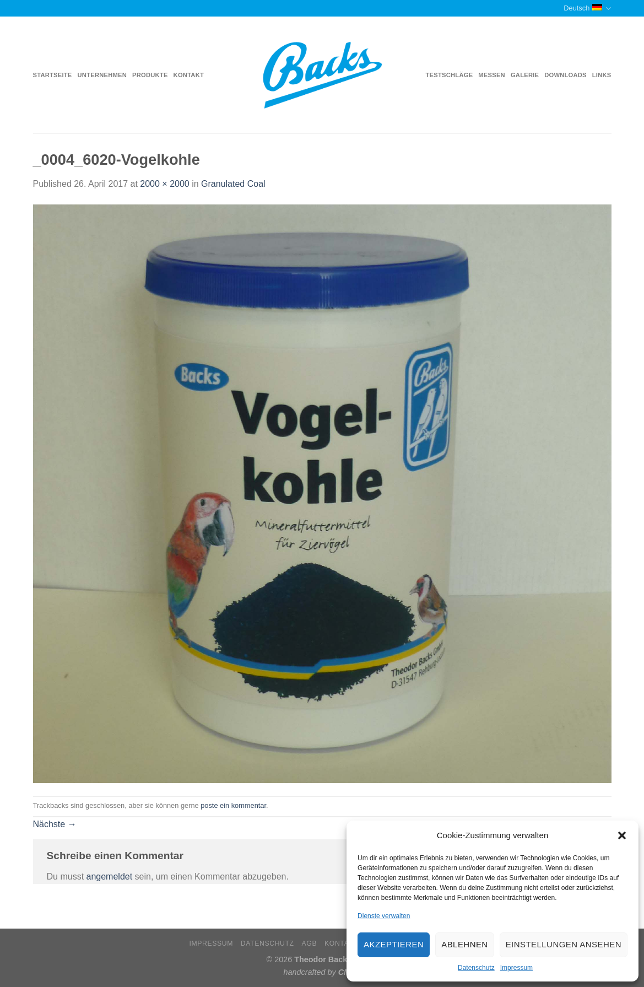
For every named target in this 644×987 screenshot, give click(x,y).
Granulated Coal (233, 183)
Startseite (52, 75)
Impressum (516, 968)
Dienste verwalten (384, 916)
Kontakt (189, 75)
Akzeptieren (394, 944)
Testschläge (449, 75)
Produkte (150, 75)
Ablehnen (464, 944)
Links (601, 75)
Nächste (55, 824)
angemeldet (109, 876)
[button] (621, 835)
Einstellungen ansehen (563, 944)
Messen (491, 75)
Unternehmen (102, 75)
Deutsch (587, 8)
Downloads (565, 75)
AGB (309, 943)
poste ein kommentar (233, 805)
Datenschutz (476, 968)
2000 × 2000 (164, 183)
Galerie (525, 75)
